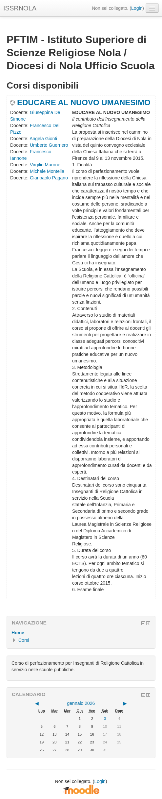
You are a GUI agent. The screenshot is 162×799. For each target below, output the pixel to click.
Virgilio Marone (45, 164)
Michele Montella (47, 171)
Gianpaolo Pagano (49, 177)
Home (17, 632)
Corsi (23, 640)
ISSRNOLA (19, 8)
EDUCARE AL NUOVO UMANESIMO (84, 103)
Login (136, 8)
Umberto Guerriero (49, 145)
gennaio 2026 (81, 703)
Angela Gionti (43, 138)
